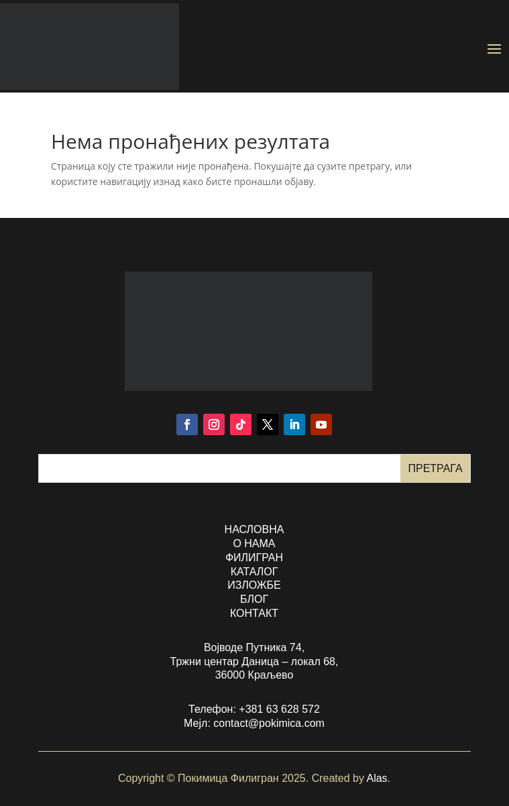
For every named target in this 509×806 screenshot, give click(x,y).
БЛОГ (254, 599)
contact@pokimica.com (269, 723)
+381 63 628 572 (279, 709)
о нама (254, 543)
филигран (254, 557)
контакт (254, 613)
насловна (254, 529)
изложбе (254, 585)
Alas (376, 778)
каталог (254, 571)
